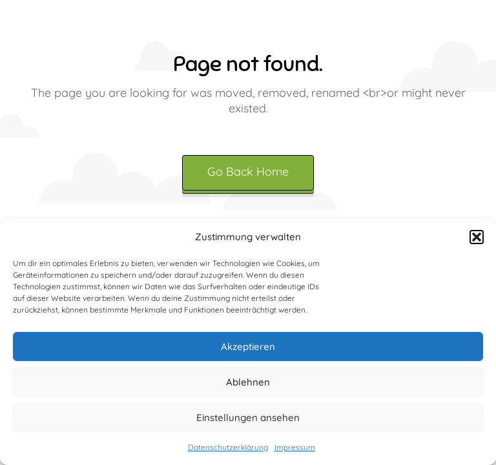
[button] (476, 237)
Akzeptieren (248, 346)
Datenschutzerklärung (228, 447)
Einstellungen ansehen (248, 417)
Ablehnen (248, 382)
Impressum (294, 447)
